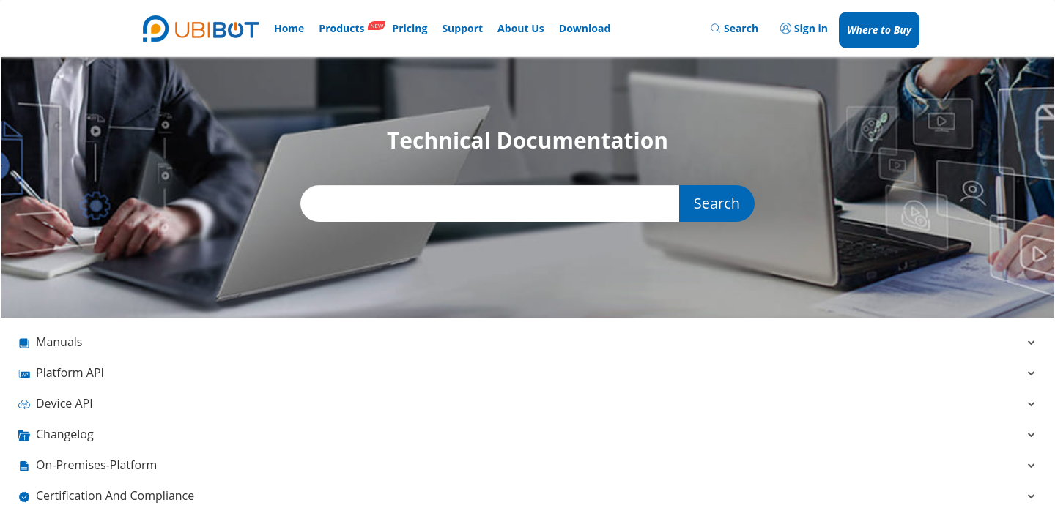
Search (717, 203)
